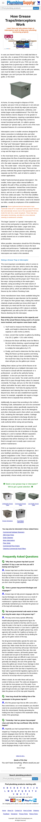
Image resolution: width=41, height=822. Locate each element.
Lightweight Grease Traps (8, 498)
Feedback (6, 814)
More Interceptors (9, 540)
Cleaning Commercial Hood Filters (14, 548)
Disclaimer (14, 814)
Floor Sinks (6, 543)
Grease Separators (8, 515)
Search (35, 779)
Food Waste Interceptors (20, 515)
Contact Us (18, 810)
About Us (10, 810)
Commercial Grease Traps (20, 498)
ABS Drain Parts (8, 535)
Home (4, 810)
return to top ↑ (20, 756)
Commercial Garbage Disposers (13, 532)
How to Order (27, 810)
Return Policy (33, 814)
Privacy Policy (23, 814)
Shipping (36, 810)
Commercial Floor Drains (11, 546)
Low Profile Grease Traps (33, 498)
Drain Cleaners (8, 538)
